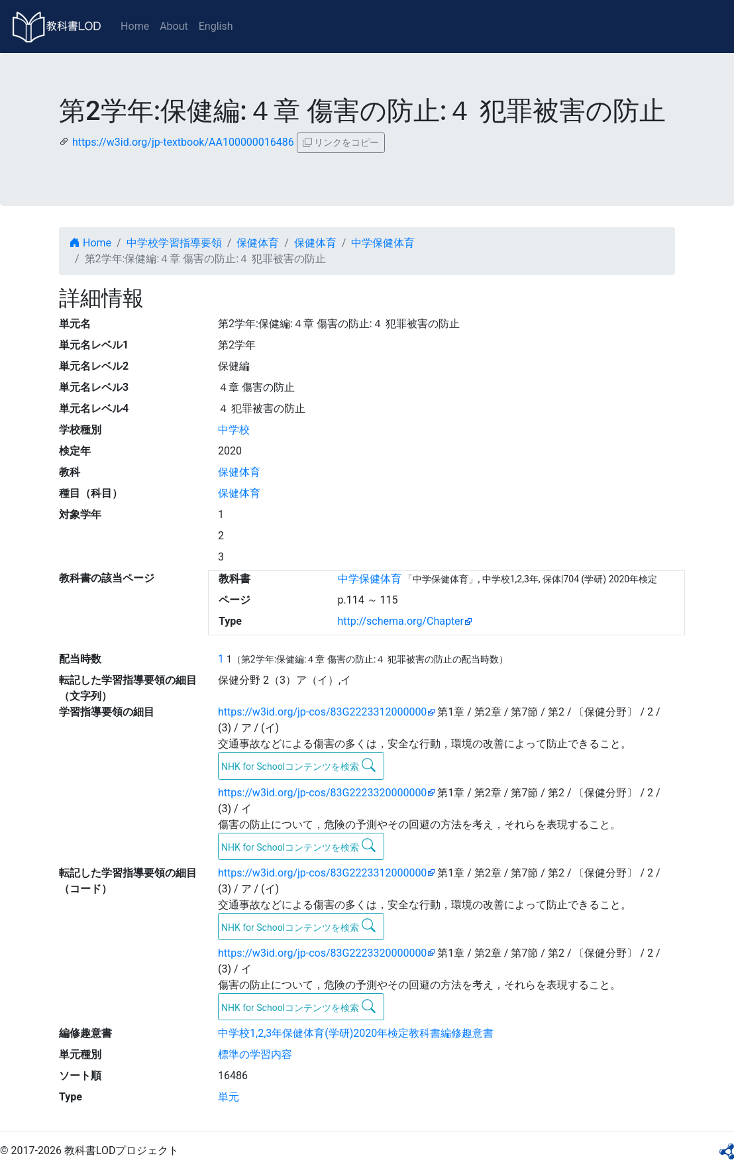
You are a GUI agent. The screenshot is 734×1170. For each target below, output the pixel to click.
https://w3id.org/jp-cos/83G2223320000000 (322, 792)
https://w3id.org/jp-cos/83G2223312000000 (322, 712)
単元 (228, 1096)
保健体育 (257, 243)
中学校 (234, 429)
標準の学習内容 (255, 1054)
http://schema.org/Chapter (401, 621)
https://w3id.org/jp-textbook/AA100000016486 (183, 142)
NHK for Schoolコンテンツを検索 (298, 765)
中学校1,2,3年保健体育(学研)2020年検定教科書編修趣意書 (356, 1033)
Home (135, 26)
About (174, 26)
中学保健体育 (383, 243)
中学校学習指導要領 (174, 243)
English (216, 26)
